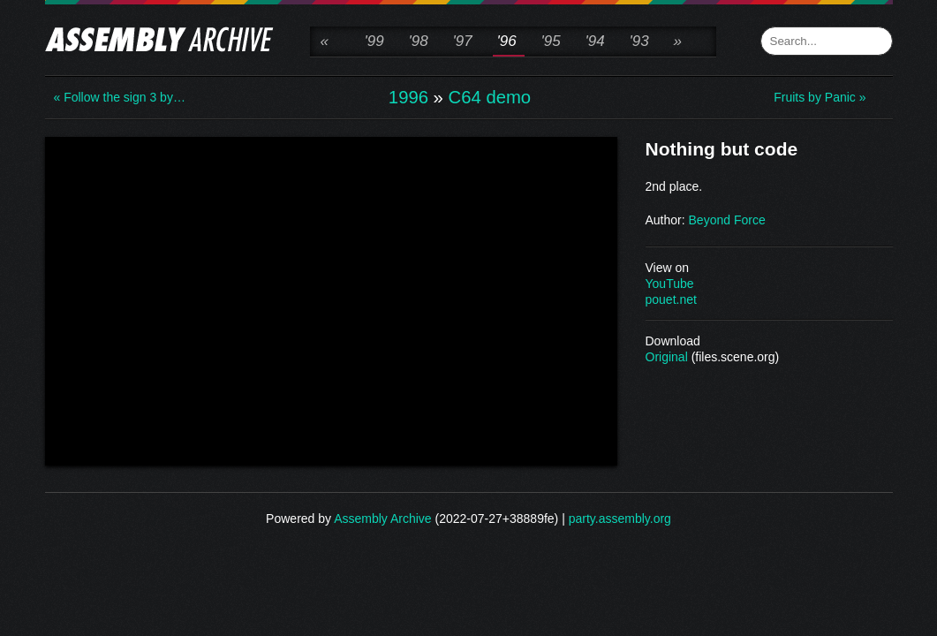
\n (331, 299)
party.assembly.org (620, 518)
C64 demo (490, 97)
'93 (639, 41)
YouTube (670, 283)
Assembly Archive (382, 518)
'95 (551, 41)
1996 (408, 97)
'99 (374, 41)
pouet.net (671, 299)
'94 (595, 41)
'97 (462, 41)
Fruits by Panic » (819, 97)
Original (667, 357)
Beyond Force (727, 220)
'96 (507, 41)
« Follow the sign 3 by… (119, 97)
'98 (418, 41)
